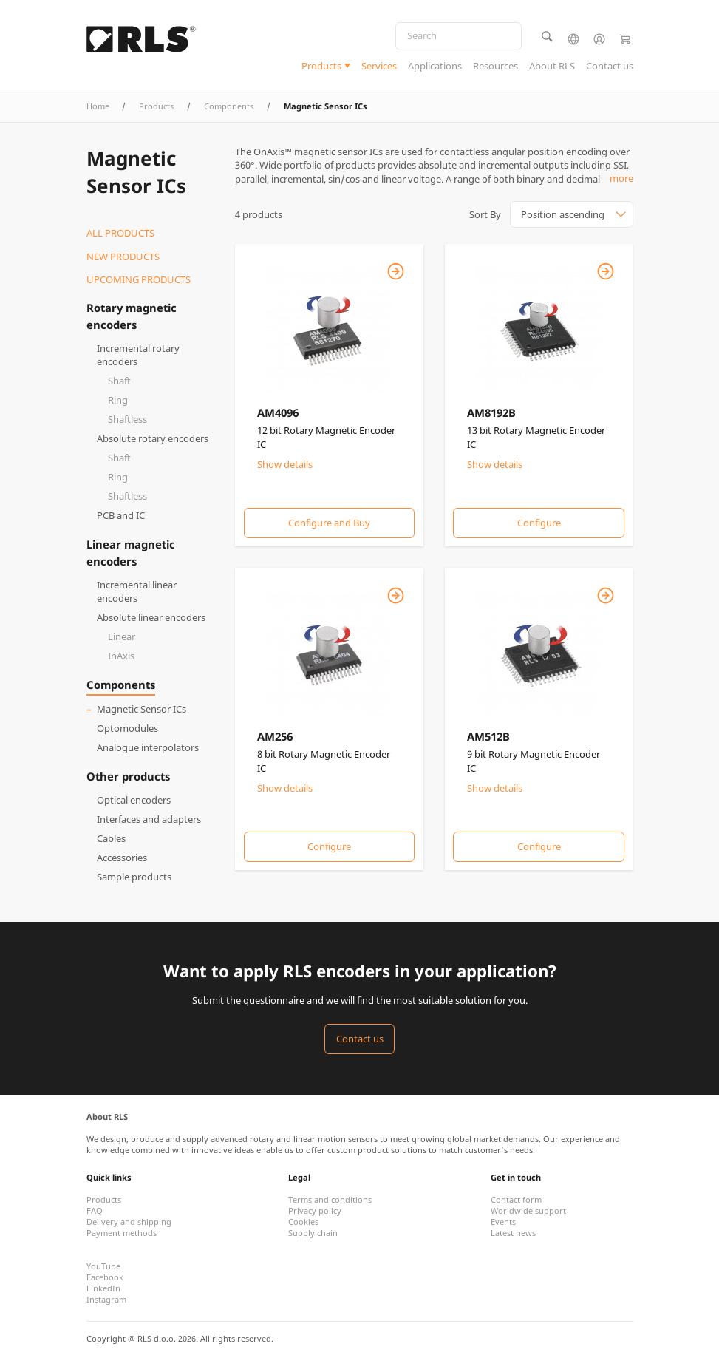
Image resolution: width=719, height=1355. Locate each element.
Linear (121, 636)
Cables (111, 838)
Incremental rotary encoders (138, 355)
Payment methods (121, 1232)
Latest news (513, 1232)
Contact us (609, 65)
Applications (435, 65)
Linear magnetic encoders (130, 552)
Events (503, 1221)
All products (120, 233)
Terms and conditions (330, 1199)
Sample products (134, 876)
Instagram (106, 1299)
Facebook (104, 1277)
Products (321, 65)
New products (123, 256)
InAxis (121, 655)
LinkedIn (103, 1288)
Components (228, 106)
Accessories (122, 857)
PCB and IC (121, 515)
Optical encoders (134, 799)
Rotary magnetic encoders (131, 315)
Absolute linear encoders (151, 617)
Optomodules (127, 728)
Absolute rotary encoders (152, 438)
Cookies (303, 1221)
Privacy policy (314, 1210)
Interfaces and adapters (149, 819)
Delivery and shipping (128, 1221)
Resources (495, 65)
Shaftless (127, 419)
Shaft (119, 380)
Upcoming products (138, 279)
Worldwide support (528, 1210)
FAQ (94, 1210)
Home (97, 106)
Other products (128, 776)
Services (379, 65)
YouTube (103, 1265)
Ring (118, 400)
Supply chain (313, 1232)
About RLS (552, 65)
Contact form (516, 1199)
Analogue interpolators (148, 747)
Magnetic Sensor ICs (141, 709)
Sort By (485, 214)
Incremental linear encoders (137, 591)
